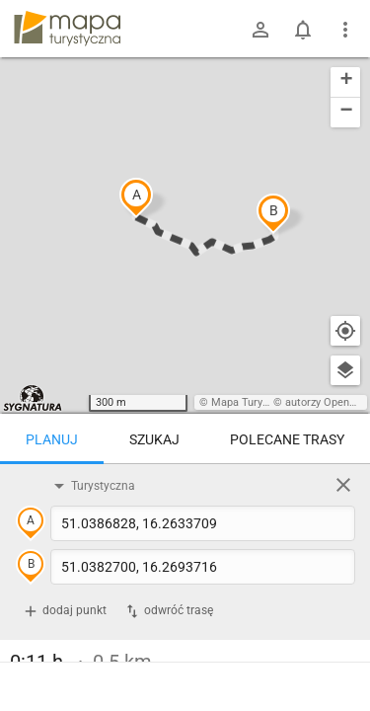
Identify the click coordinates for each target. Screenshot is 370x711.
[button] (136, 197)
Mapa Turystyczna (255, 402)
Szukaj (154, 439)
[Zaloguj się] (260, 29)
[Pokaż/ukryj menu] (345, 29)
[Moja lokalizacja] (345, 331)
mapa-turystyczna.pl (67, 28)
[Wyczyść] (343, 485)
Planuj (52, 439)
